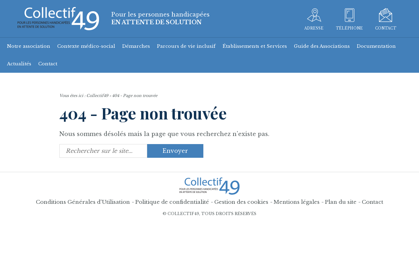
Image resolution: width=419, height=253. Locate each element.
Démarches (136, 46)
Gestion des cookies (241, 202)
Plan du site (340, 202)
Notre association (28, 46)
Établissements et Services (255, 46)
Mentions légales (297, 202)
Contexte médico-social (86, 46)
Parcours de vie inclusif (186, 46)
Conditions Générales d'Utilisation (83, 202)
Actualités (19, 64)
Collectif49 (97, 95)
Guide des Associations (322, 46)
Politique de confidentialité (172, 202)
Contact (47, 64)
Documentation (376, 46)
